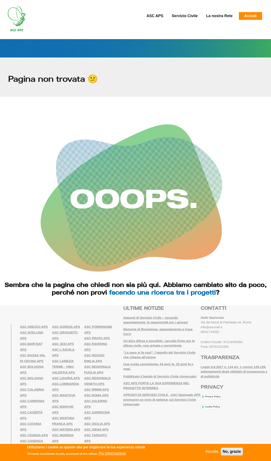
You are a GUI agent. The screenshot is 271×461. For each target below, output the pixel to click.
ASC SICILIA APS (97, 423)
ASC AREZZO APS (34, 326)
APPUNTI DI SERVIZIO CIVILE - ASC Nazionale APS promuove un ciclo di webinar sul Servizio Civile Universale (161, 399)
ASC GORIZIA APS (66, 326)
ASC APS (155, 16)
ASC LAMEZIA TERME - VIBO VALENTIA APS (63, 366)
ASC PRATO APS (97, 338)
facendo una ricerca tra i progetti (162, 292)
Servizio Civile (185, 16)
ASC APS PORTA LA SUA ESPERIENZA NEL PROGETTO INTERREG (156, 385)
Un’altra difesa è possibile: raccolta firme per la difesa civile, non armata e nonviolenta (159, 343)
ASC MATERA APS (66, 429)
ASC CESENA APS (34, 435)
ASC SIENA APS (96, 429)
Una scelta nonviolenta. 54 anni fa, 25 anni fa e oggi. (158, 366)
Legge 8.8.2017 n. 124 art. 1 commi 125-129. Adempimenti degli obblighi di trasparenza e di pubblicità (234, 371)
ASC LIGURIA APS (66, 378)
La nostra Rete (219, 16)
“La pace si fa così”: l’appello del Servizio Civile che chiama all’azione (159, 355)
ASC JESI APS (63, 344)
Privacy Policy (213, 396)
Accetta (211, 451)
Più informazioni (112, 453)
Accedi (250, 16)
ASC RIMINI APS (96, 389)
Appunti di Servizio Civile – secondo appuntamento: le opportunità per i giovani (155, 320)
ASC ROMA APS (96, 395)
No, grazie (232, 451)
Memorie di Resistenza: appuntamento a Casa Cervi (157, 331)
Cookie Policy (212, 406)
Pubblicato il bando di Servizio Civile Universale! (160, 376)
